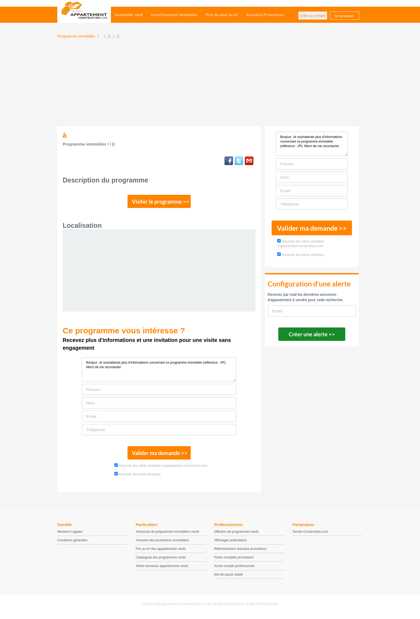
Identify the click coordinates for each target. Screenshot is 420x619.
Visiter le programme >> (159, 202)
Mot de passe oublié (228, 577)
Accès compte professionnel (234, 569)
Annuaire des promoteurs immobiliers (162, 543)
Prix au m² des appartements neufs (161, 552)
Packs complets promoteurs (234, 560)
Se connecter (344, 16)
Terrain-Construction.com (310, 534)
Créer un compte (313, 16)
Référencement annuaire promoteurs (240, 552)
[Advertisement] (210, 86)
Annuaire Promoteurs (265, 15)
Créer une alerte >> (312, 334)
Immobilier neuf (129, 15)
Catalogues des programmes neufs (161, 560)
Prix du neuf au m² (222, 15)
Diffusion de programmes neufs (236, 534)
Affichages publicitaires (230, 543)
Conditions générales (72, 543)
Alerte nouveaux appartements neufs (162, 569)
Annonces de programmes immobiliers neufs (167, 534)
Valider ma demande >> (159, 455)
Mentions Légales (69, 534)
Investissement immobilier (174, 15)
